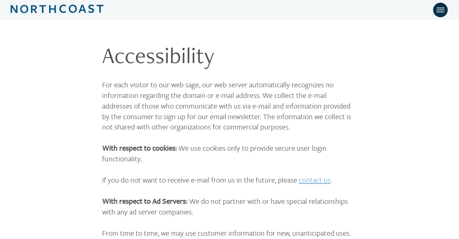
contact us (315, 180)
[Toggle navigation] (440, 10)
